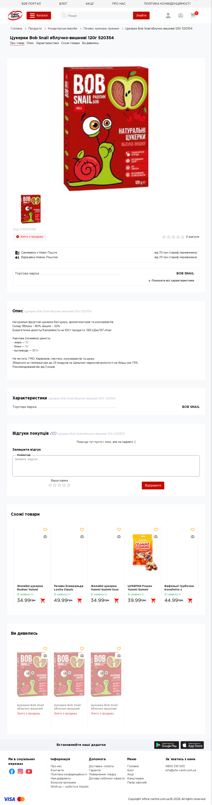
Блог (130, 770)
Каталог (39, 15)
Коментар (23, 455)
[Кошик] (193, 15)
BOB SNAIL (185, 273)
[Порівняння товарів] (180, 15)
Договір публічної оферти (107, 778)
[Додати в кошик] (43, 600)
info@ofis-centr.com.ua (180, 770)
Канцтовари (135, 778)
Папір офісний (137, 783)
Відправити (153, 485)
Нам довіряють (61, 778)
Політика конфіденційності (69, 774)
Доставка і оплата (101, 766)
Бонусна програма (63, 783)
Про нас (56, 766)
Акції (130, 774)
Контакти (57, 770)
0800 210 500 (175, 766)
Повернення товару (102, 774)
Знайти (141, 15)
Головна (133, 766)
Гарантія (95, 770)
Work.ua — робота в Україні (69, 787)
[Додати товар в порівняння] (45, 536)
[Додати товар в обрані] (45, 529)
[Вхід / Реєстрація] (168, 15)
